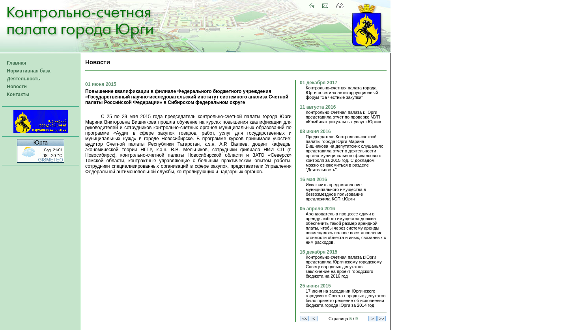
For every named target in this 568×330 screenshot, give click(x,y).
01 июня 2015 (100, 84)
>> (381, 318)
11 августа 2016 (318, 107)
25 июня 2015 (315, 286)
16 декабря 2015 (318, 252)
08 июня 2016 (315, 131)
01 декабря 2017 (318, 82)
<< (304, 318)
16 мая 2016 (313, 179)
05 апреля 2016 (317, 208)
